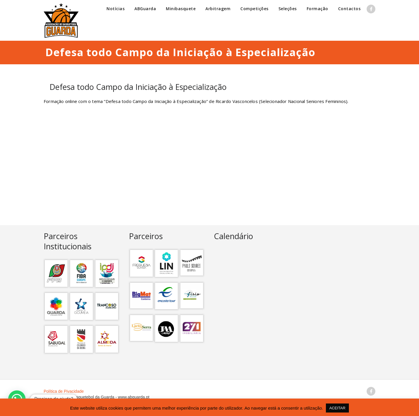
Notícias (115, 8)
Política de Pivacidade (64, 391)
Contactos (349, 8)
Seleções (287, 8)
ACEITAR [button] (337, 408)
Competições (254, 8)
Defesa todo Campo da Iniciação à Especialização (138, 86)
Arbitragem (217, 8)
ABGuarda (145, 8)
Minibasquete (181, 8)
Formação (317, 8)
